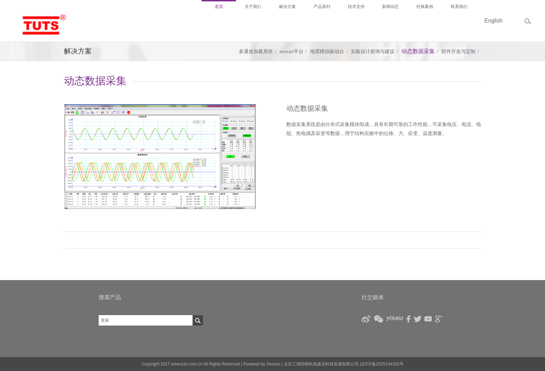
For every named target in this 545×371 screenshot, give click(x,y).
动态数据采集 (418, 51)
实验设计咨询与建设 (372, 51)
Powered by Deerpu (261, 364)
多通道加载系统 (256, 51)
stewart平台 (291, 51)
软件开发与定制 (458, 51)
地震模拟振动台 (327, 51)
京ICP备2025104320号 (382, 364)
